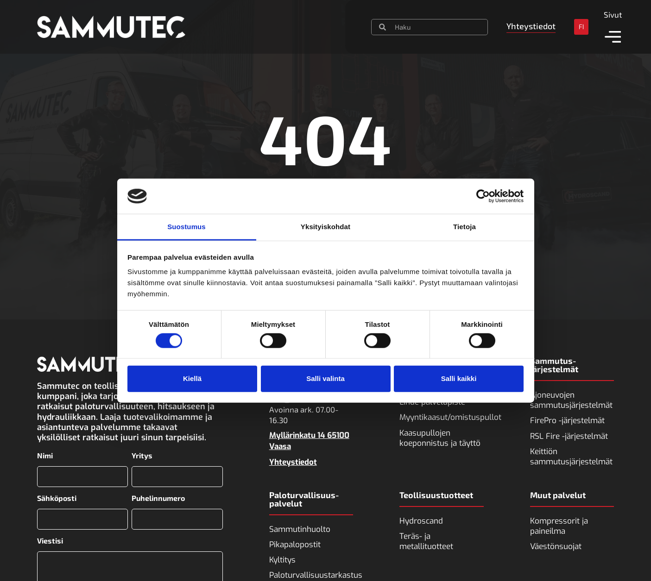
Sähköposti (56, 496)
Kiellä (192, 378)
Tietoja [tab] (464, 227)
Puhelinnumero (158, 496)
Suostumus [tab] (186, 227)
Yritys (142, 455)
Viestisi (50, 536)
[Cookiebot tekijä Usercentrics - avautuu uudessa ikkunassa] (483, 196)
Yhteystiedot (293, 462)
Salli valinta (325, 378)
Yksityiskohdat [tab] (325, 227)
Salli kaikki (459, 378)
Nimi (45, 455)
